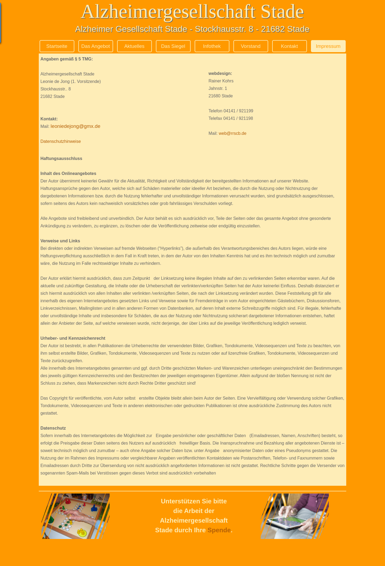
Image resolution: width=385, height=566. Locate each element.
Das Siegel (173, 46)
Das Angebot (95, 46)
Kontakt (289, 46)
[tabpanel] (115, 100)
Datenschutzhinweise (60, 141)
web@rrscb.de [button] (232, 133)
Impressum (328, 46)
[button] (50, 126)
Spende (219, 530)
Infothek (212, 46)
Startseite (56, 46)
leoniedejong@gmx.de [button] (75, 126)
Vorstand (251, 46)
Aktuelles (134, 46)
